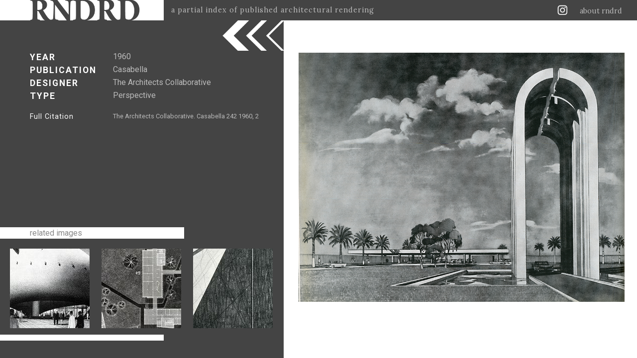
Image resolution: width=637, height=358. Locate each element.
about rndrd (601, 10)
